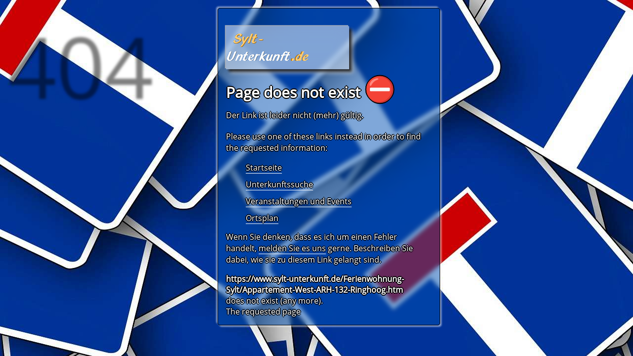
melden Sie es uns (292, 248)
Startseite (264, 167)
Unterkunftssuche (279, 184)
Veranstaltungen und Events (299, 201)
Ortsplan (262, 218)
